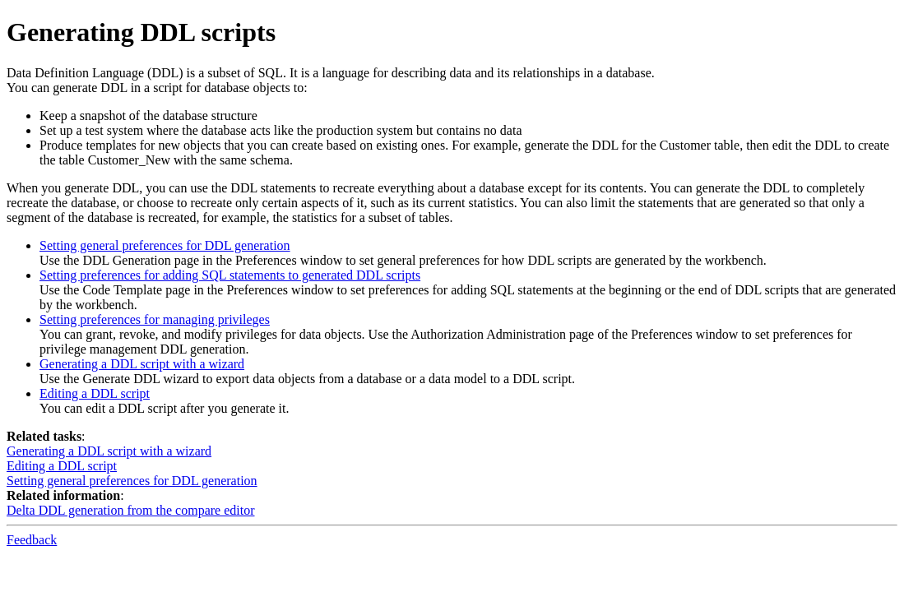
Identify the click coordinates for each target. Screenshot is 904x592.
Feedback (32, 540)
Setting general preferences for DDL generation (164, 245)
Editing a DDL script (94, 393)
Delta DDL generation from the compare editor (131, 510)
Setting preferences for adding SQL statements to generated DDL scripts (229, 275)
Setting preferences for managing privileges (154, 319)
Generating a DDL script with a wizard (141, 364)
